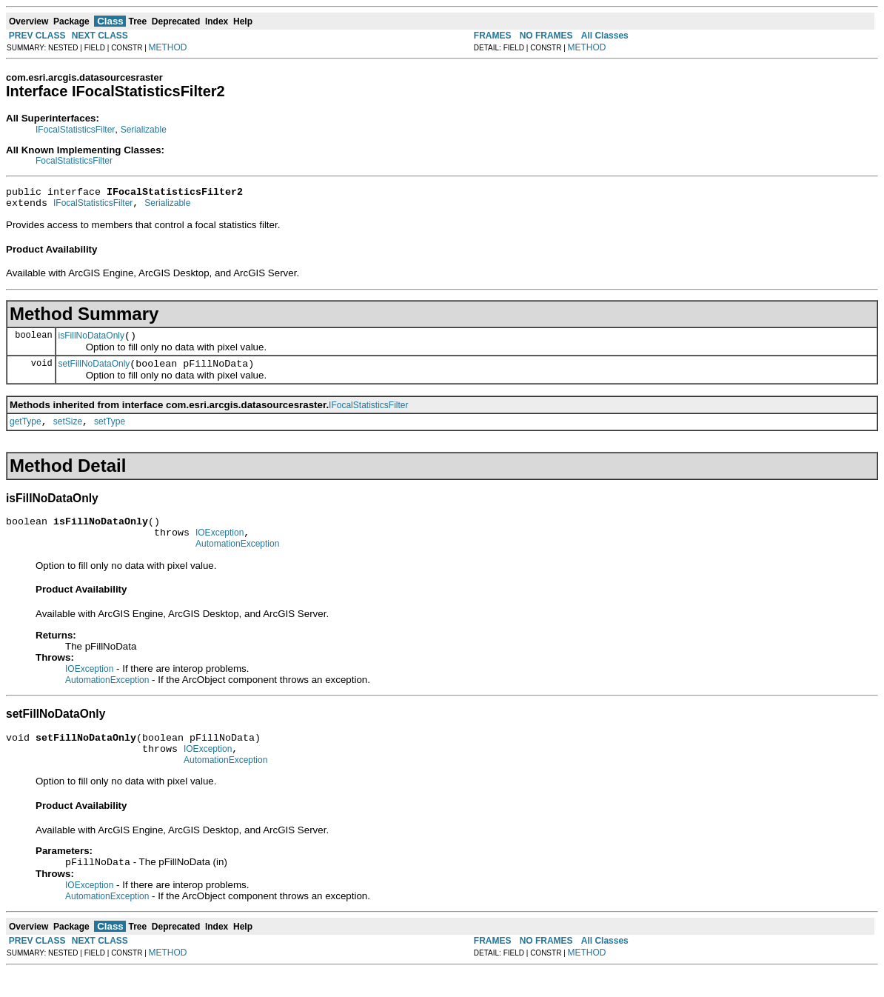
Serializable (144, 129)
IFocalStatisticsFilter (75, 129)
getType (25, 432)
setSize (67, 432)
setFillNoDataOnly (94, 372)
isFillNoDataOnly (91, 342)
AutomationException (237, 561)
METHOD (168, 47)
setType (109, 432)
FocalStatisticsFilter (74, 161)
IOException (219, 548)
